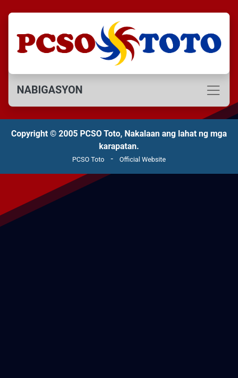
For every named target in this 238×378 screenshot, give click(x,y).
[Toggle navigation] (119, 90)
